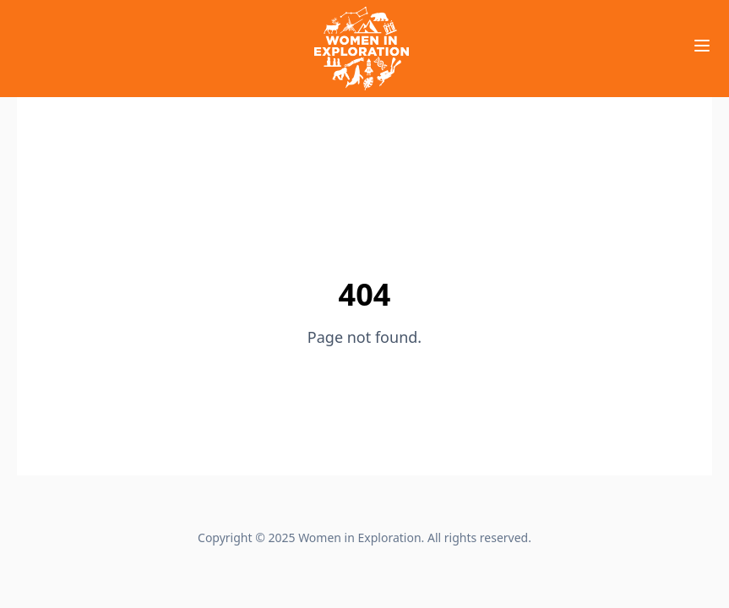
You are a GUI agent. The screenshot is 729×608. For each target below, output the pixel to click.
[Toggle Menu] (702, 45)
